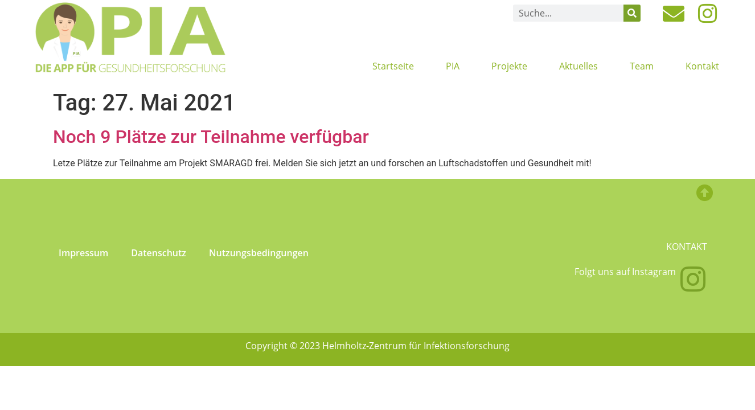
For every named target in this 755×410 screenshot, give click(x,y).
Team (642, 66)
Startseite (393, 66)
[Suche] (632, 13)
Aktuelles (578, 66)
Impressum (83, 253)
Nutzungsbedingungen (259, 253)
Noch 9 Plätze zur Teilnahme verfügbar (211, 136)
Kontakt (702, 66)
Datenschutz (158, 253)
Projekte (509, 66)
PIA (452, 66)
